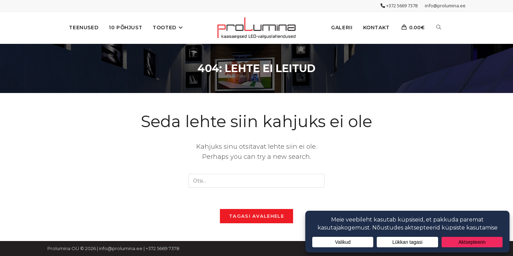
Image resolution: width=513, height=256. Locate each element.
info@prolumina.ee (445, 5)
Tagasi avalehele (256, 216)
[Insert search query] (256, 181)
